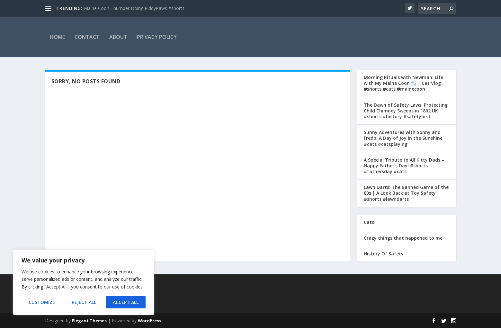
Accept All (126, 302)
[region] (83, 282)
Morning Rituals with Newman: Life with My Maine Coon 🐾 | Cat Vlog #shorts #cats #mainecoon (403, 83)
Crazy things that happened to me (403, 238)
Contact (87, 36)
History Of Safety (384, 254)
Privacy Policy (157, 36)
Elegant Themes (89, 321)
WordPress (149, 321)
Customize (42, 302)
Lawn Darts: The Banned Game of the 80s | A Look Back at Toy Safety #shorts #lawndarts (406, 193)
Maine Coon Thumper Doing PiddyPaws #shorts (134, 8)
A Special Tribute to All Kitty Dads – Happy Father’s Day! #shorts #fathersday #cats (404, 165)
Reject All (84, 302)
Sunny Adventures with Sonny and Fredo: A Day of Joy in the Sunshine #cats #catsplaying (403, 138)
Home (57, 36)
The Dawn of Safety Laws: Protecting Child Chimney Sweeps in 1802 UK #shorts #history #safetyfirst (406, 111)
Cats (369, 222)
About (118, 36)
